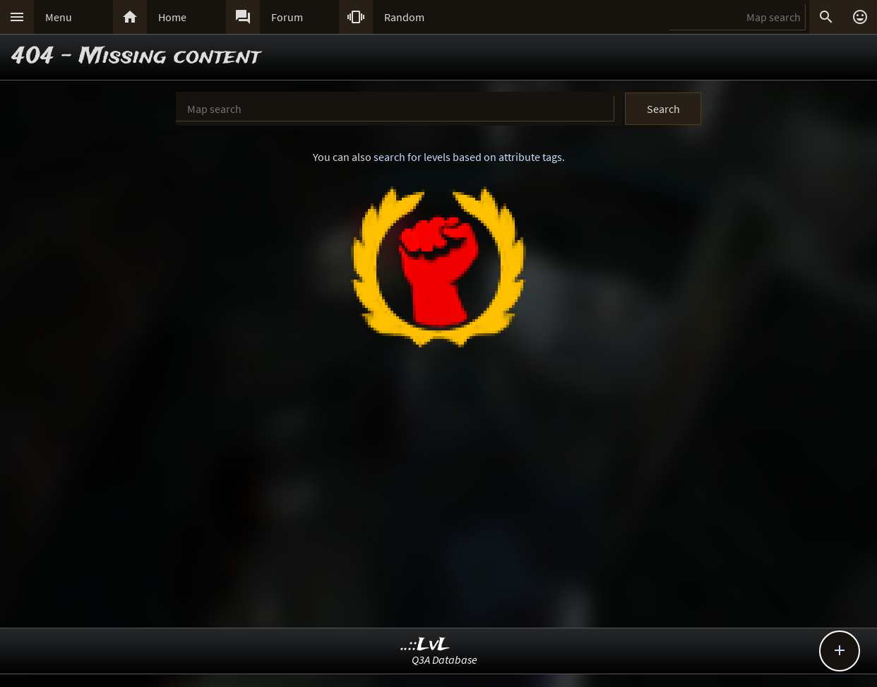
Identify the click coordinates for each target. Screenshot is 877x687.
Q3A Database (444, 659)
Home (172, 17)
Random (404, 17)
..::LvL (425, 645)
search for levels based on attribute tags (468, 157)
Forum (287, 17)
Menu (58, 17)
